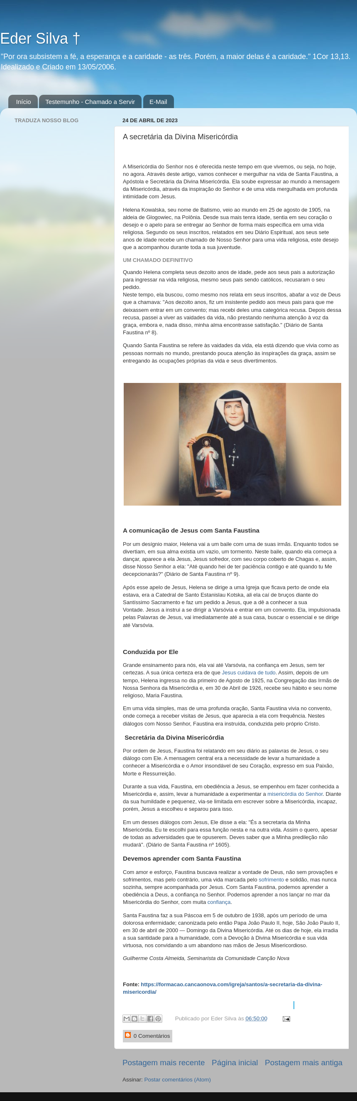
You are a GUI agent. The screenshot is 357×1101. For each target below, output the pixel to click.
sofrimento (272, 879)
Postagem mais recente (163, 1062)
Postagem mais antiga (303, 1062)
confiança (219, 902)
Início (23, 101)
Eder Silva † (40, 38)
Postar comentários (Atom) (177, 1079)
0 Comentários (147, 1035)
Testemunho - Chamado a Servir (90, 101)
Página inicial (235, 1062)
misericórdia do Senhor (294, 794)
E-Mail (158, 101)
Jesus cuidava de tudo (248, 672)
